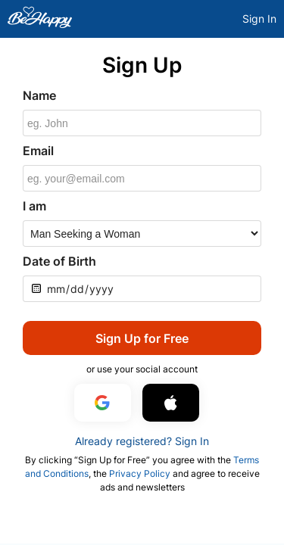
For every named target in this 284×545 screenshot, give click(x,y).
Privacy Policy (139, 473)
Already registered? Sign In (142, 440)
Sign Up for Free (142, 338)
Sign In (259, 18)
